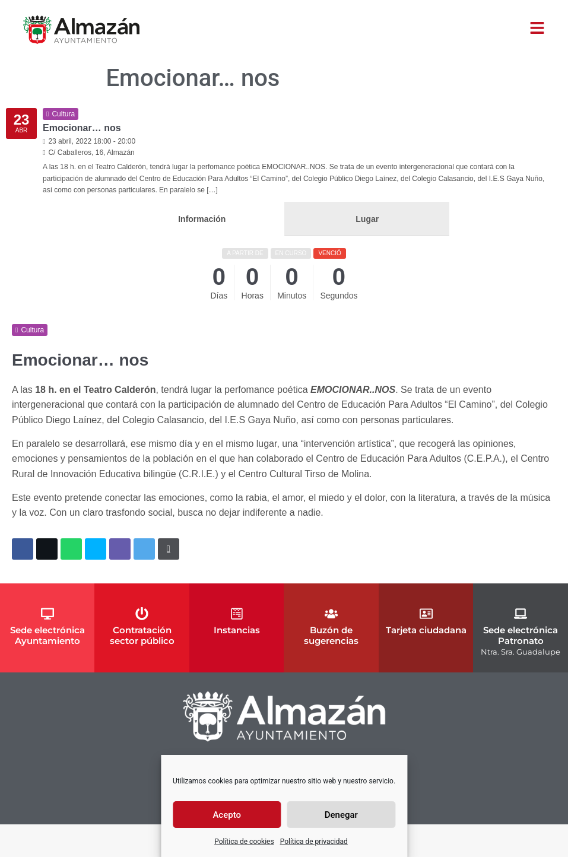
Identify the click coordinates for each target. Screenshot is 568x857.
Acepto (226, 815)
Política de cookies (244, 841)
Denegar (341, 815)
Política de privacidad (314, 841)
